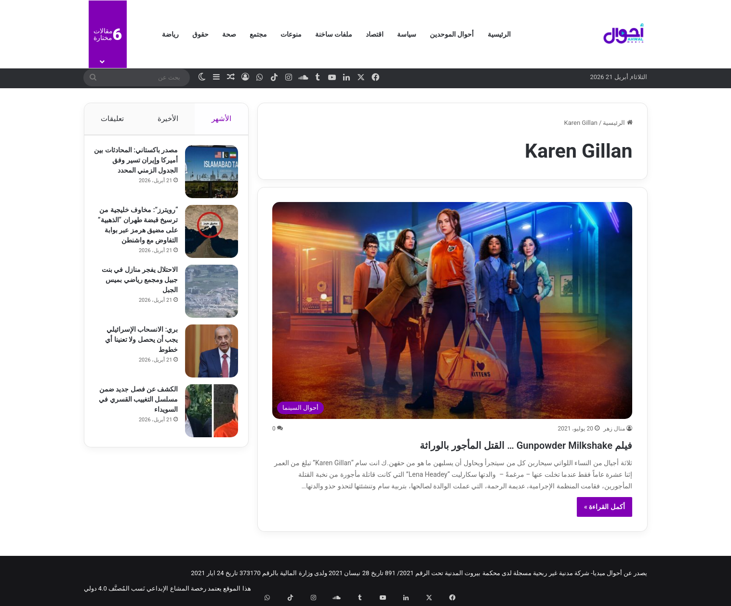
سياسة (406, 34)
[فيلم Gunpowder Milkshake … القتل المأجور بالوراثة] (452, 310)
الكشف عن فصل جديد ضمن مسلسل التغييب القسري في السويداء (142, 411)
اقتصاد (375, 34)
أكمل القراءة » (604, 507)
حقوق (200, 34)
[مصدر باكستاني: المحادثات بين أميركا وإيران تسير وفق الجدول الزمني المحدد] (207, 176)
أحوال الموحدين (452, 34)
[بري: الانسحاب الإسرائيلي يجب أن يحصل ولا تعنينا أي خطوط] (207, 362)
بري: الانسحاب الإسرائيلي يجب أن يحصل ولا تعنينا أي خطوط (136, 351)
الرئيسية (499, 34)
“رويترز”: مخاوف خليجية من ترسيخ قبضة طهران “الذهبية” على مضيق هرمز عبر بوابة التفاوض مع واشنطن (136, 235)
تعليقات (112, 118)
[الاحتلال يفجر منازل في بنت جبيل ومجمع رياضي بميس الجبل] (207, 302)
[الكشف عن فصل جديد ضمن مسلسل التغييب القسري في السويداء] (207, 422)
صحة (229, 34)
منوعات (291, 34)
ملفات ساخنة (333, 34)
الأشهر (221, 118)
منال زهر (614, 428)
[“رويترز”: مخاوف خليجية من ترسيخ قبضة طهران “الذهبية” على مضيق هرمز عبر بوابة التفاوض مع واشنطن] (207, 236)
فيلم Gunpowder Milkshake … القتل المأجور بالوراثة (474, 443)
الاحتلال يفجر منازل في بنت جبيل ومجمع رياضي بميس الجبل (139, 291)
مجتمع (258, 34)
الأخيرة (167, 118)
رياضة (170, 34)
